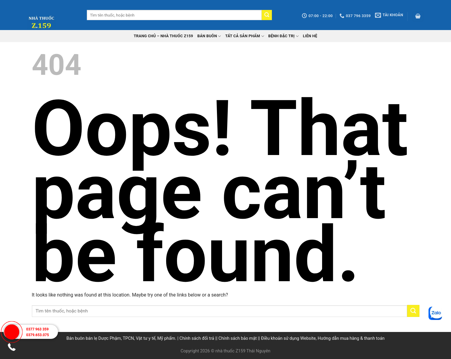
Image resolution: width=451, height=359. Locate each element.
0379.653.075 (37, 335)
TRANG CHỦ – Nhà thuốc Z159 (163, 36)
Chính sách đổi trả (196, 338)
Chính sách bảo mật (237, 338)
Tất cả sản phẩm (244, 36)
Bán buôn (209, 36)
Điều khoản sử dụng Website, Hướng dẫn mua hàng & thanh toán (323, 338)
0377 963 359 (37, 329)
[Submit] (267, 15)
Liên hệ (310, 36)
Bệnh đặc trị (283, 36)
